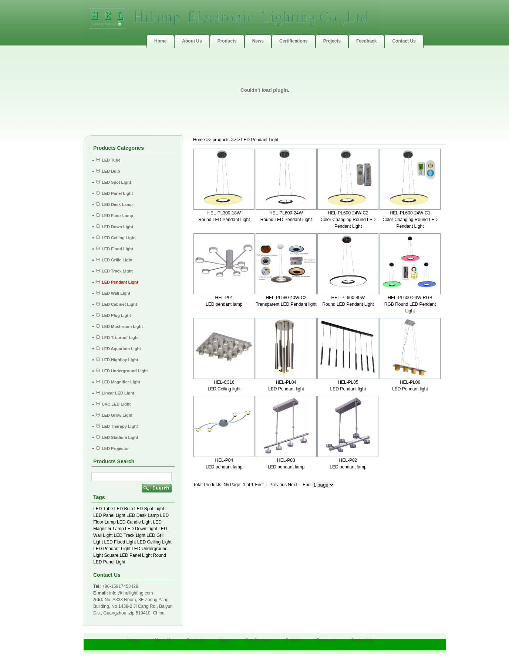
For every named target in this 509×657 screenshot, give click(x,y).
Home (199, 139)
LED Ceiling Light (154, 542)
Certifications (258, 640)
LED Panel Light (109, 515)
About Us (163, 640)
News (224, 640)
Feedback (326, 640)
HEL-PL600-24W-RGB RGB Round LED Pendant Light (410, 304)
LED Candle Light (134, 522)
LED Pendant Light (112, 548)
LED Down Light (141, 528)
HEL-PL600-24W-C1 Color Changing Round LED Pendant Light (410, 219)
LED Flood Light (120, 542)
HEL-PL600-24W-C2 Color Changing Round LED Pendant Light (348, 219)
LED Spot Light (149, 508)
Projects (293, 640)
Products (195, 640)
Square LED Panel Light (128, 555)
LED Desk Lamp (143, 515)
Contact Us (362, 640)
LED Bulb (123, 508)
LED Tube (103, 508)
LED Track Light (129, 535)
